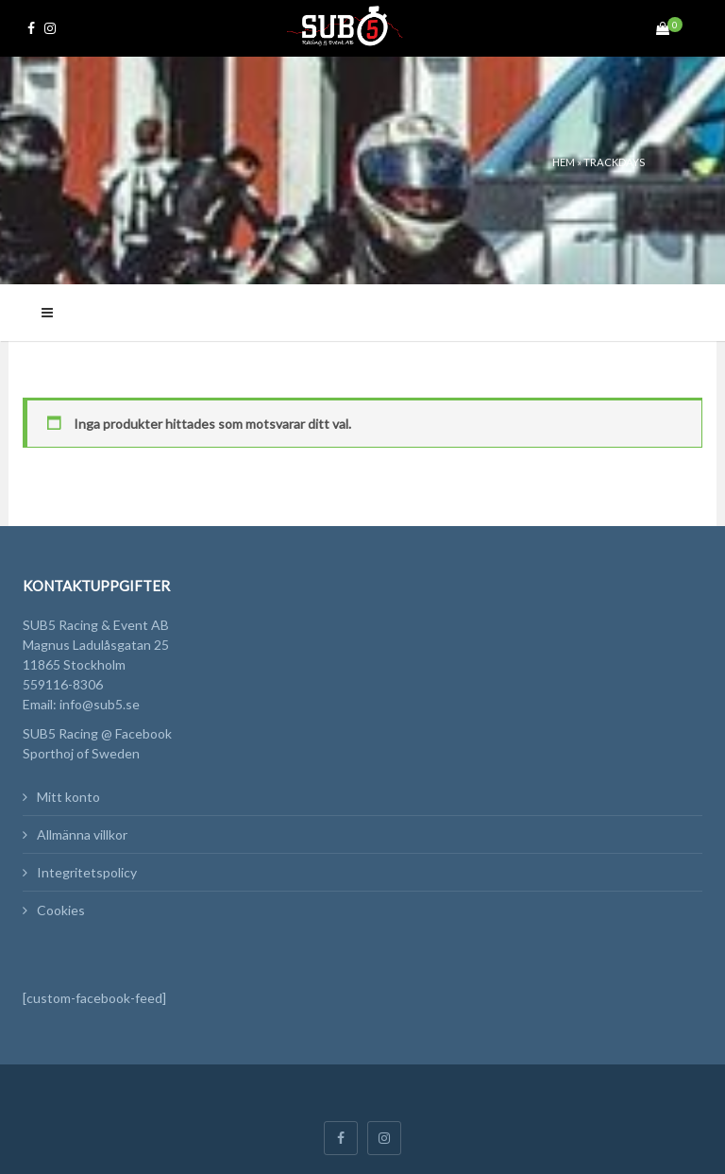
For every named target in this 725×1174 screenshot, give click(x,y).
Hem (563, 162)
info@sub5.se (99, 704)
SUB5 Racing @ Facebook (97, 733)
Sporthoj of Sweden (81, 753)
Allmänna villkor (82, 834)
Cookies (61, 910)
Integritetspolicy (87, 872)
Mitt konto (68, 797)
